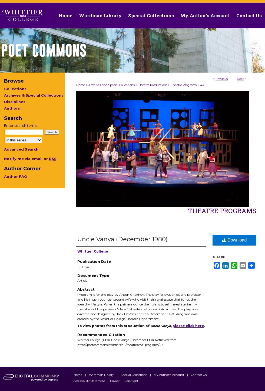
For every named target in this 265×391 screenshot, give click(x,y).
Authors (12, 108)
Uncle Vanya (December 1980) (122, 239)
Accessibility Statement (90, 381)
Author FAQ (15, 176)
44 (202, 85)
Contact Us (249, 15)
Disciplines (14, 102)
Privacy (115, 381)
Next (240, 79)
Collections (15, 89)
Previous (222, 79)
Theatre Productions (152, 85)
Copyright (131, 381)
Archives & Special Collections (34, 95)
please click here (188, 326)
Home (80, 85)
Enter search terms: (21, 125)
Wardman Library (102, 375)
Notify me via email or (30, 159)
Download (234, 240)
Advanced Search (21, 149)
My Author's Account (169, 375)
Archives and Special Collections (111, 85)
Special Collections (134, 375)
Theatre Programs (184, 85)
